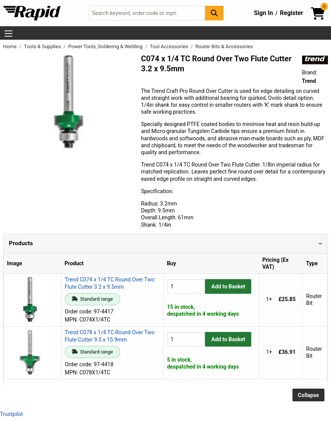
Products (21, 243)
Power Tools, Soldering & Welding (106, 46)
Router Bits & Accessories (224, 46)
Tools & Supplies (43, 46)
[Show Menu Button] (8, 33)
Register (291, 13)
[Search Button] (214, 13)
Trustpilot (11, 414)
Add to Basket (228, 286)
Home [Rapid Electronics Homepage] (10, 46)
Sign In (263, 13)
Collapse (308, 395)
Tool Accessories (170, 46)
